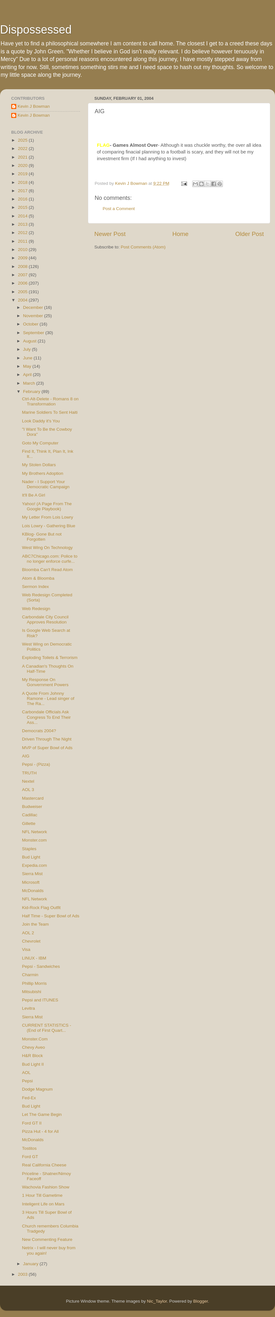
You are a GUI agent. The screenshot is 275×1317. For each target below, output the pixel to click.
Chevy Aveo (33, 1047)
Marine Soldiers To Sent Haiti (50, 412)
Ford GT (30, 1156)
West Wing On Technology (47, 547)
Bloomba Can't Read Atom (47, 569)
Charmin (30, 974)
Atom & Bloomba (38, 578)
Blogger (200, 1301)
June (28, 358)
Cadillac (29, 814)
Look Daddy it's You (41, 421)
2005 (23, 291)
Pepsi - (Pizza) (36, 764)
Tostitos (29, 1148)
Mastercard (33, 798)
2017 (23, 190)
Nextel (28, 781)
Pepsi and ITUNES (40, 1000)
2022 (23, 148)
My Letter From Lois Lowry (47, 517)
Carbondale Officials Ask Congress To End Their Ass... (46, 717)
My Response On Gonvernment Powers (45, 682)
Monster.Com (35, 1039)
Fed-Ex (29, 1097)
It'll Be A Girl (33, 495)
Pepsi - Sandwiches (41, 966)
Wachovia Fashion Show (45, 1187)
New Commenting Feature (47, 1239)
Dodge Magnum (37, 1089)
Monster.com (34, 840)
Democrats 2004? (39, 730)
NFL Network (34, 831)
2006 (23, 283)
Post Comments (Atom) (143, 247)
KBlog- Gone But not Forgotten (42, 537)
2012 (23, 232)
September (34, 332)
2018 (23, 182)
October (31, 324)
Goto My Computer (40, 443)
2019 (23, 173)
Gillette (28, 823)
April (28, 374)
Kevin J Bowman (34, 106)
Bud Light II (33, 1064)
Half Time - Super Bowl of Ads (50, 915)
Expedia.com (34, 865)
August (30, 341)
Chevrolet (31, 941)
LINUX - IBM (34, 958)
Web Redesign (36, 608)
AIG (25, 756)
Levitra (28, 1008)
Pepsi (27, 1080)
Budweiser (32, 806)
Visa (26, 949)
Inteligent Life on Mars (43, 1204)
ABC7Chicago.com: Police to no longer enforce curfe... (49, 559)
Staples (29, 848)
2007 (23, 274)
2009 (23, 257)
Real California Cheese (44, 1165)
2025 (23, 140)
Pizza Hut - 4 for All (40, 1131)
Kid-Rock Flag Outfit (41, 907)
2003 (23, 1274)
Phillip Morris (34, 983)
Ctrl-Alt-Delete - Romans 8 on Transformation (50, 401)
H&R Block (32, 1055)
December (33, 307)
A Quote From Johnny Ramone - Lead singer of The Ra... (48, 698)
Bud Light (31, 857)
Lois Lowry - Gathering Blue (48, 525)
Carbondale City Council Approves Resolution (45, 619)
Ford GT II (32, 1123)
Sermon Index (35, 586)
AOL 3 (28, 789)
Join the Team (35, 924)
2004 (23, 300)
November (33, 315)
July (27, 349)
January (31, 1263)
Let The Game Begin (42, 1114)
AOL (26, 1072)
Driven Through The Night (47, 739)
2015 (23, 207)
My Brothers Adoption (42, 473)
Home (180, 234)
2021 (23, 157)
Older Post (249, 234)
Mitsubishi (31, 991)
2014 (23, 216)
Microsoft (31, 882)
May (27, 366)
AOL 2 (28, 932)
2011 (23, 241)
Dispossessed (36, 29)
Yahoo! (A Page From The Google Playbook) (47, 506)
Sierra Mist (32, 873)
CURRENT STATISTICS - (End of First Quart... (46, 1028)
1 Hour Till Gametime (42, 1195)
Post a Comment (119, 208)
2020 (23, 165)
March (29, 383)
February (32, 391)
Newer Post (110, 234)
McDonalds (33, 890)
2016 (23, 199)
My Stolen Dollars (39, 464)
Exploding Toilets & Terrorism (50, 657)
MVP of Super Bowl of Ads (47, 747)
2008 (23, 266)
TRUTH (29, 773)
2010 (23, 249)
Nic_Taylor (157, 1301)
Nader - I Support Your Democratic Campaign (46, 484)
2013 (23, 224)
